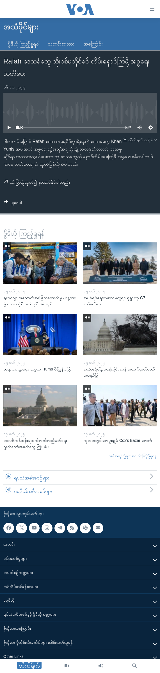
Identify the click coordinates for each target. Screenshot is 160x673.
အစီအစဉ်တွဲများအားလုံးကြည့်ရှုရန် (133, 456)
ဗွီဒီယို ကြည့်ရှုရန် (23, 44)
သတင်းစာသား (61, 44)
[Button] (13, 203)
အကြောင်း (93, 44)
